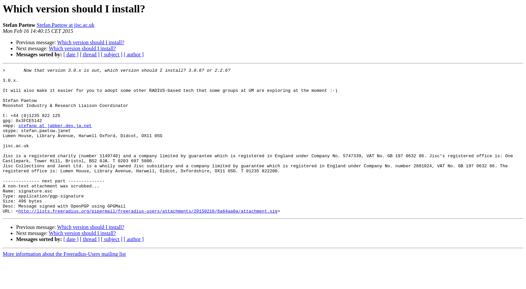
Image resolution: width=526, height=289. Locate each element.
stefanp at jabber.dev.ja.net (55, 137)
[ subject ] (111, 54)
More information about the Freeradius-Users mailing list (64, 283)
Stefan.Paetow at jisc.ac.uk (65, 25)
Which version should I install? (90, 42)
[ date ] (70, 54)
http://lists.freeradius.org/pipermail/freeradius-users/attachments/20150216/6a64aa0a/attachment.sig (147, 240)
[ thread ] (90, 54)
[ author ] (134, 54)
